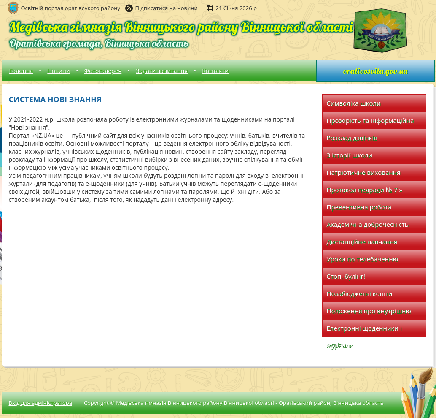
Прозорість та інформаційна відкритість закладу (370, 122)
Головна (21, 71)
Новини (58, 71)
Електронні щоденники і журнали (364, 330)
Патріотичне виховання (364, 172)
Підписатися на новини (166, 8)
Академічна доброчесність (368, 224)
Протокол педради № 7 (364, 189)
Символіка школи (354, 103)
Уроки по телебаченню (362, 259)
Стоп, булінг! (346, 276)
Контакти (215, 71)
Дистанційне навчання (362, 241)
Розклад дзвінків (352, 137)
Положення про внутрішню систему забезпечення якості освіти (371, 313)
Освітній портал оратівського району (70, 8)
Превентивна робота (359, 207)
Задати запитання (162, 71)
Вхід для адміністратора (40, 403)
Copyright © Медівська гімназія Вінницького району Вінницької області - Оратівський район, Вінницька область (234, 403)
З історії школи (350, 155)
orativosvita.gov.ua (375, 70)
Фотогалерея (102, 71)
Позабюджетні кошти (360, 293)
